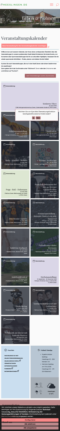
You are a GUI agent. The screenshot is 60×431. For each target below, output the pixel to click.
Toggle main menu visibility (52, 3)
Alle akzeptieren (30, 428)
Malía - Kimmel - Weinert (16, 160)
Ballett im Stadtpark (18, 248)
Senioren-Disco (50, 103)
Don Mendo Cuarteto (18, 218)
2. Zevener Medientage (47, 160)
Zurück (5, 12)
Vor (9, 12)
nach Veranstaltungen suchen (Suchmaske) (40, 76)
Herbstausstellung (49, 277)
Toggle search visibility (58, 3)
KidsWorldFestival (19, 277)
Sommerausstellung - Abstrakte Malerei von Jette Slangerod (45, 216)
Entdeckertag (21, 306)
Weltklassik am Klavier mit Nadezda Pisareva (16, 334)
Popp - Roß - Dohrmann (16, 189)
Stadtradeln (52, 131)
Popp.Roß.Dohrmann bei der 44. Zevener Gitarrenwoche (46, 187)
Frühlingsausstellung (18, 131)
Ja (33, 118)
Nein (38, 118)
